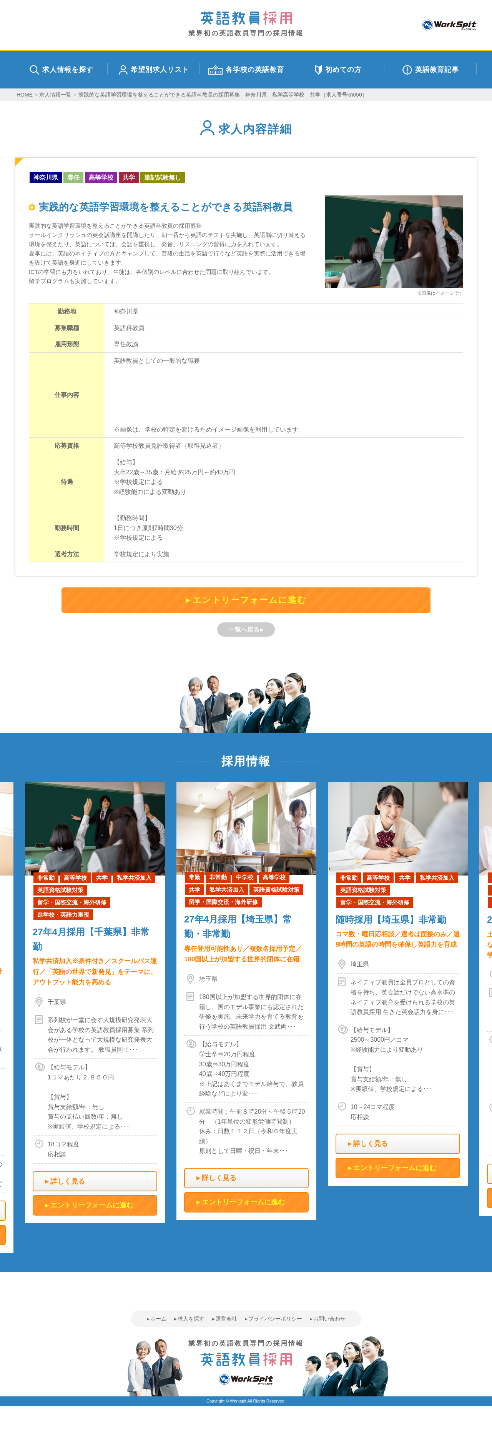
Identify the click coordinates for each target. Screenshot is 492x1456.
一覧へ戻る (244, 629)
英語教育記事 (430, 70)
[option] (246, 1001)
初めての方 (338, 70)
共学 (129, 177)
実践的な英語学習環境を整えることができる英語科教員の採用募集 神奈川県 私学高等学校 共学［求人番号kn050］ (222, 95)
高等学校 (101, 177)
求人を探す (191, 1319)
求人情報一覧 (55, 95)
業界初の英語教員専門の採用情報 (246, 24)
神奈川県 (45, 177)
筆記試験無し (162, 177)
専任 (73, 177)
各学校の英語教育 (246, 70)
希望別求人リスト (154, 70)
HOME (25, 95)
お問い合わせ (329, 1319)
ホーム (158, 1319)
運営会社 (226, 1319)
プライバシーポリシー (275, 1319)
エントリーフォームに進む (250, 600)
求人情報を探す (61, 70)
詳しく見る (67, 1181)
